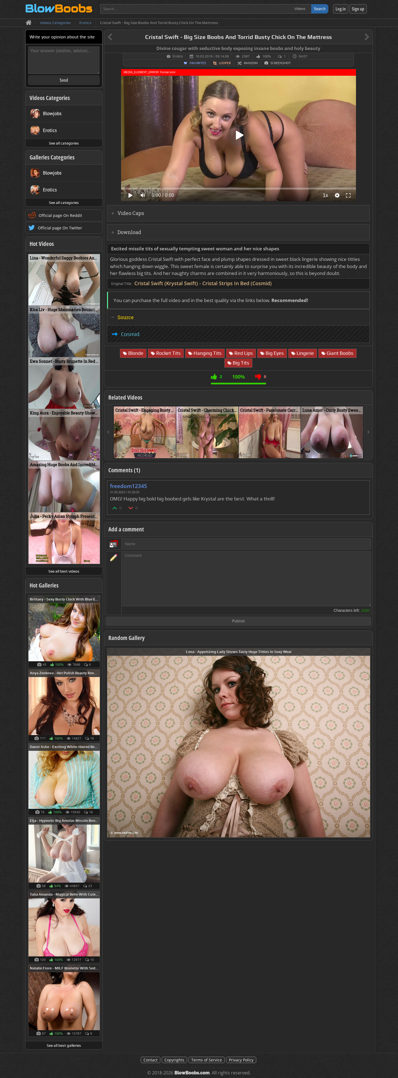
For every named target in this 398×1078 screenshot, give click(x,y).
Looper (225, 63)
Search (320, 8)
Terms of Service (206, 1060)
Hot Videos (42, 244)
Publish (238, 621)
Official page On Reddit (60, 215)
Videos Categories (50, 98)
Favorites (198, 63)
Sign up (358, 9)
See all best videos (63, 571)
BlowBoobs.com (192, 1073)
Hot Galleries (44, 585)
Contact (150, 1060)
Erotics (178, 56)
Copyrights (174, 1060)
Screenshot (280, 63)
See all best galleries (64, 1045)
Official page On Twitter (60, 227)
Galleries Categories (52, 157)
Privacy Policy (241, 1060)
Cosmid (130, 334)
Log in (341, 9)
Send (64, 80)
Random (251, 63)
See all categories (64, 143)
